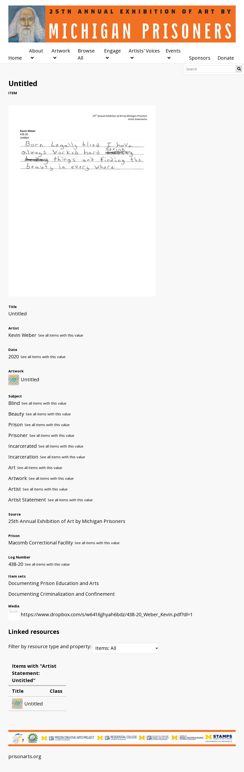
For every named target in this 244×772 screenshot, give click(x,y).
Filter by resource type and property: (83, 646)
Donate (226, 58)
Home (15, 58)
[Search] (210, 69)
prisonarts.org (24, 756)
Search (239, 69)
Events (173, 50)
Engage (112, 50)
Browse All (86, 54)
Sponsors (199, 58)
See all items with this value (60, 335)
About (36, 50)
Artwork (60, 50)
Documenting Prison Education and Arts (53, 583)
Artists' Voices (144, 50)
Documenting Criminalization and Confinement (61, 594)
